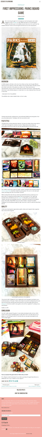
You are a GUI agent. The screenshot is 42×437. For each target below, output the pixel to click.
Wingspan (4, 304)
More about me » (6, 407)
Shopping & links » (6, 425)
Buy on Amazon (21, 372)
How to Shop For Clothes (34, 386)
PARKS (15, 22)
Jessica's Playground (7, 1)
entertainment (21, 5)
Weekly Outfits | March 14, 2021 (9, 386)
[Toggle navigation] (39, 2)
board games (21, 18)
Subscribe (4, 418)
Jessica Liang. (29, 433)
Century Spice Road (6, 191)
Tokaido (20, 197)
